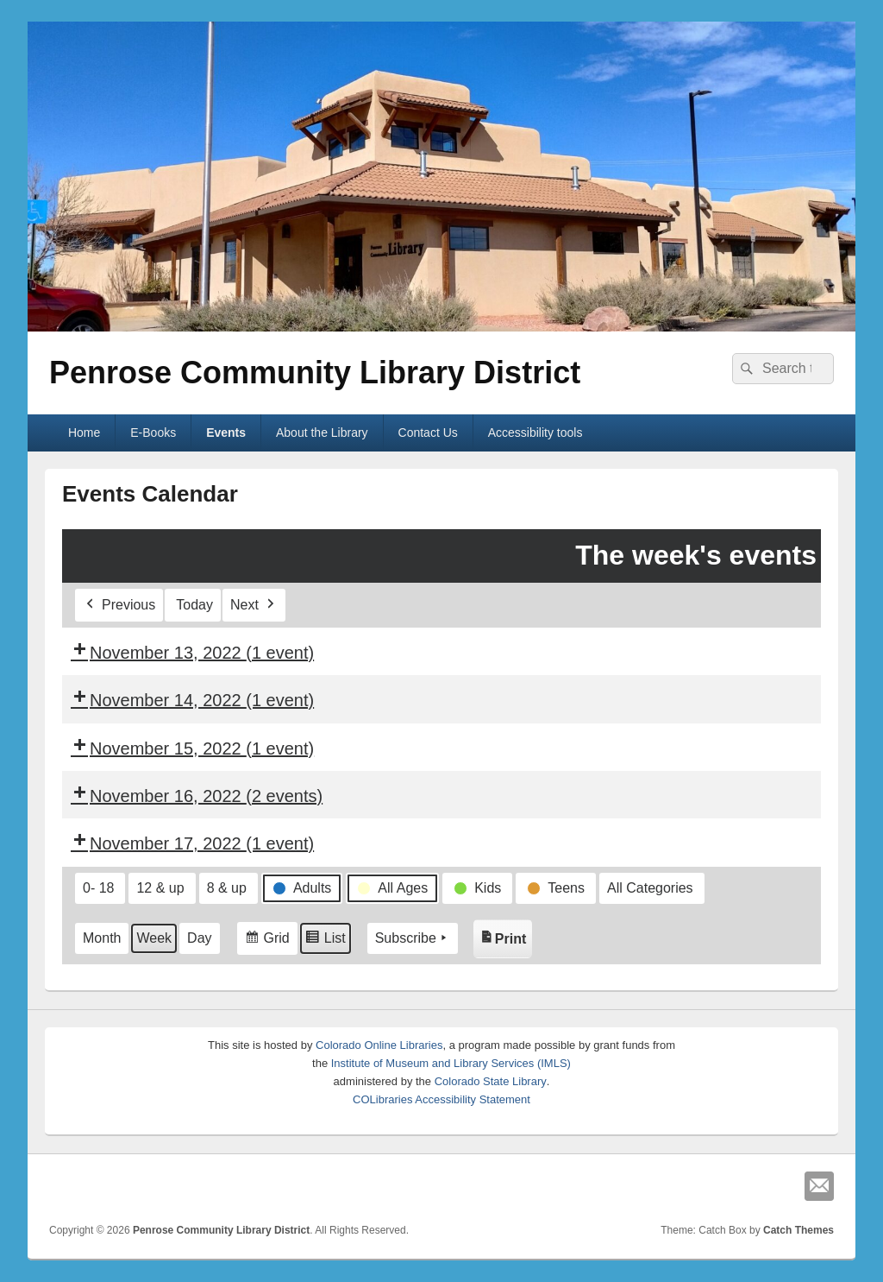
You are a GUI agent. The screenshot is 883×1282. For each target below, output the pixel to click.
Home (84, 432)
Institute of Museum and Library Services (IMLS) (451, 1063)
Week (154, 938)
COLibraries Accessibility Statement (441, 1099)
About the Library (322, 432)
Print (505, 934)
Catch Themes (798, 1230)
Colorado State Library (491, 1081)
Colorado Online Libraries (379, 1045)
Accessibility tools (535, 432)
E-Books (153, 432)
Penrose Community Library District (314, 372)
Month (102, 938)
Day (199, 938)
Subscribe (412, 938)
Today (194, 604)
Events (226, 432)
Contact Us (428, 432)
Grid (267, 940)
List (325, 940)
